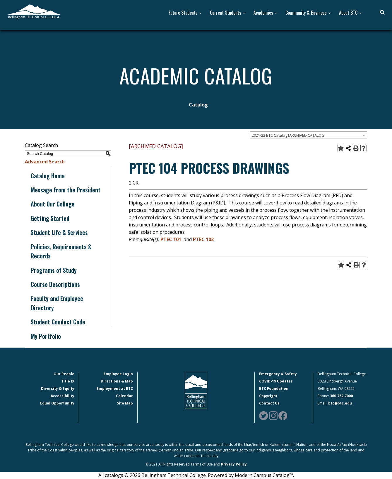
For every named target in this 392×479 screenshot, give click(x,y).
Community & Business (306, 13)
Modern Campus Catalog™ (264, 475)
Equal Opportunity (57, 403)
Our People (64, 373)
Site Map (125, 403)
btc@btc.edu (340, 403)
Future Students (183, 13)
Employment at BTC (115, 388)
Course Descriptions (55, 284)
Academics (263, 13)
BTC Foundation (273, 388)
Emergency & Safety (278, 373)
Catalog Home (48, 175)
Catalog (198, 104)
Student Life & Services (59, 232)
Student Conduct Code (58, 321)
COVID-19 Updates (276, 381)
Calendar (124, 395)
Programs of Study (54, 270)
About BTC (348, 13)
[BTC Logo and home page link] (34, 11)
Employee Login (118, 373)
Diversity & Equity (57, 388)
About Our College (53, 203)
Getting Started (50, 218)
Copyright (268, 395)
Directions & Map (117, 381)
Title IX (67, 381)
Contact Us (269, 403)
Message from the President (65, 189)
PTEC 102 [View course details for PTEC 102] (203, 239)
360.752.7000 (341, 395)
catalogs (114, 475)
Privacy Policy (234, 464)
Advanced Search (45, 161)
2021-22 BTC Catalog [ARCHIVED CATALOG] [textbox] (289, 135)
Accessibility (62, 395)
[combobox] (308, 134)
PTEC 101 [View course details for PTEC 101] (170, 239)
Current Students (225, 13)
